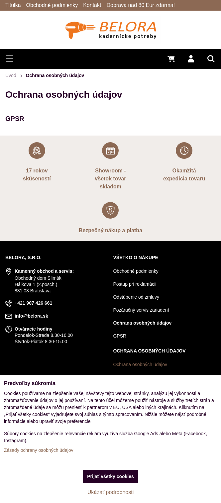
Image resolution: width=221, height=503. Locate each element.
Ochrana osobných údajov (140, 364)
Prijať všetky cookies (110, 476)
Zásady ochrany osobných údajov (38, 450)
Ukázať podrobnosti (110, 492)
